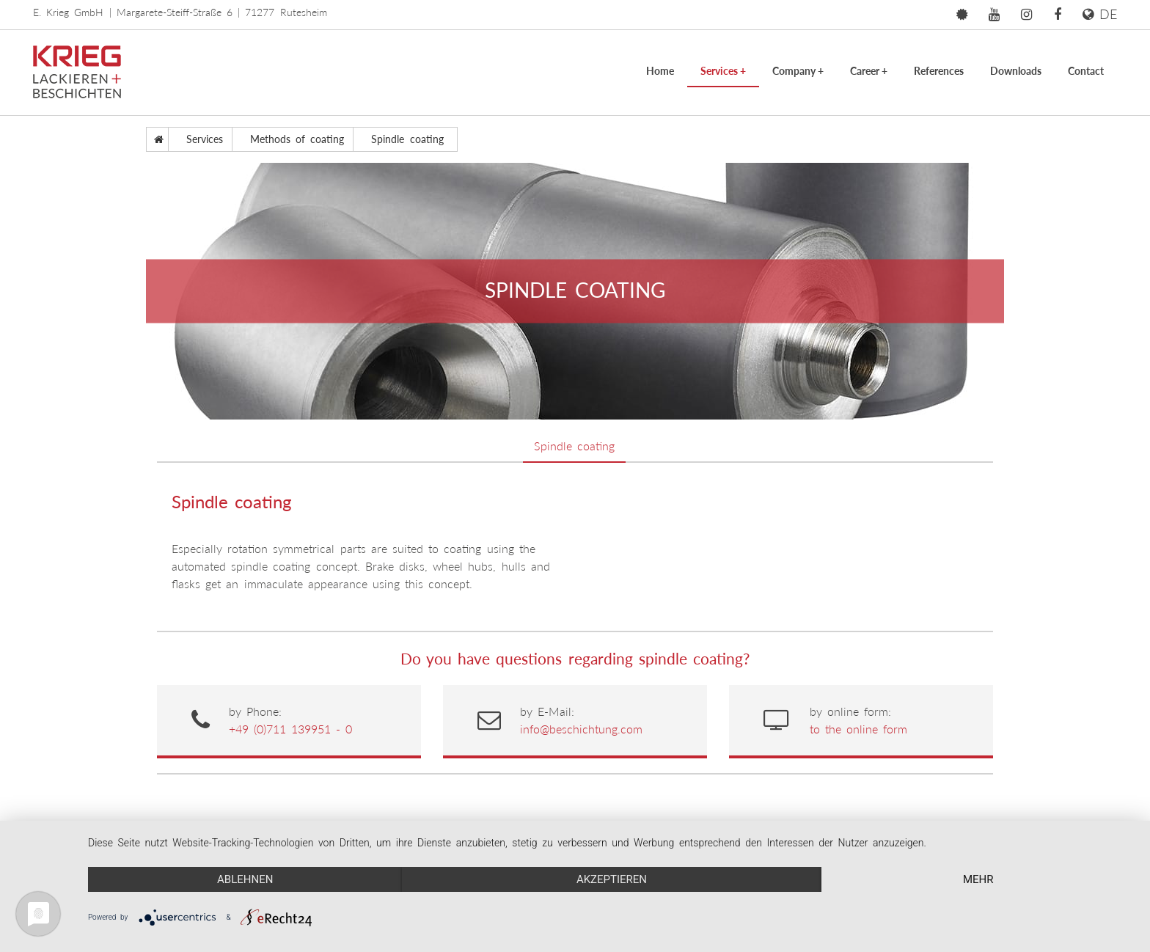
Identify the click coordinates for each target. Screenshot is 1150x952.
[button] (961, 14)
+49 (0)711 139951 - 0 (291, 729)
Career (868, 71)
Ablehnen (245, 879)
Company (798, 71)
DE (1100, 14)
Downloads (1015, 71)
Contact (1086, 71)
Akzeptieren (611, 879)
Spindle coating (574, 446)
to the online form (859, 729)
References (939, 71)
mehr (978, 879)
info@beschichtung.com (581, 729)
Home (660, 71)
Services (723, 71)
